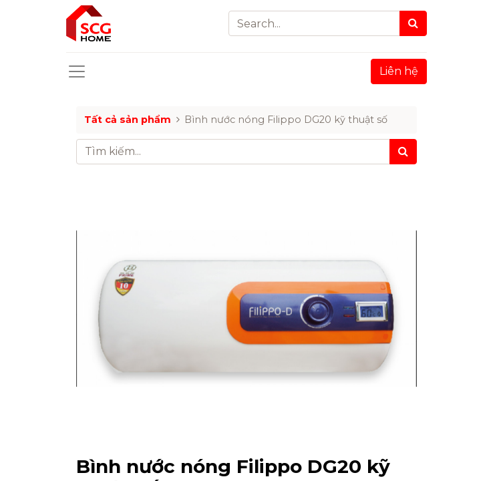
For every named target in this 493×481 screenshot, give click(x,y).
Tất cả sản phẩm (127, 120)
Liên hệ (398, 71)
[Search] (413, 23)
